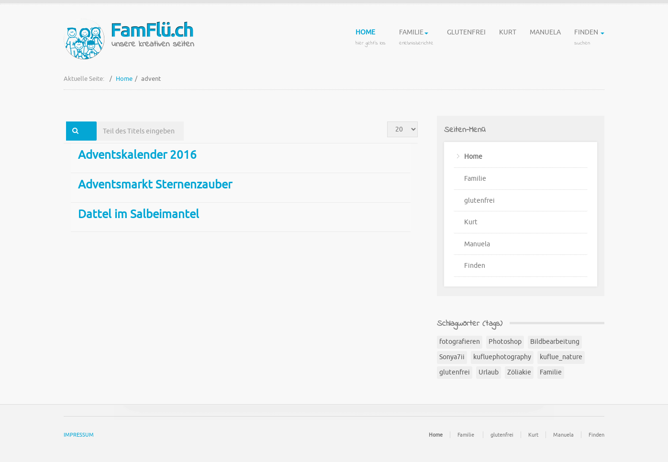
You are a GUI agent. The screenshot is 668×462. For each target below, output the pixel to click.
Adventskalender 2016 (137, 155)
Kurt (507, 38)
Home (371, 38)
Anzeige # (387, 121)
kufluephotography (502, 357)
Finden (589, 38)
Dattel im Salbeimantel (138, 214)
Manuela (545, 38)
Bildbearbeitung (554, 342)
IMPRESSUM (79, 434)
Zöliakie (519, 372)
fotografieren (459, 342)
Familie (416, 38)
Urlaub (489, 372)
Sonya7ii (452, 357)
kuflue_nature (561, 357)
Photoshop (505, 342)
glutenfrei (466, 38)
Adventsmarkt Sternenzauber (155, 184)
